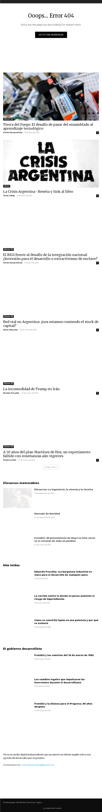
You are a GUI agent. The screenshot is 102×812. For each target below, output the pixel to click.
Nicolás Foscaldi (11, 393)
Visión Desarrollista (12, 132)
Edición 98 (8, 119)
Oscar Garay (9, 195)
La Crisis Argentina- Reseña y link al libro (38, 191)
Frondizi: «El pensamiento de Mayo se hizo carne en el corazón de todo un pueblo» (64, 540)
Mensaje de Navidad (47, 513)
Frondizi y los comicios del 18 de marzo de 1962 (64, 655)
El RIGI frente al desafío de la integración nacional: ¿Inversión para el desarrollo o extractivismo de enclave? (50, 257)
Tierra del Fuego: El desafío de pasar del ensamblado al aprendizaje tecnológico (48, 126)
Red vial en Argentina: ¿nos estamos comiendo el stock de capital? (51, 324)
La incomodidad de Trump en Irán (31, 389)
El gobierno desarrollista (22, 649)
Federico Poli (9, 460)
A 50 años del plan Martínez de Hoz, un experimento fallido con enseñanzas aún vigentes (46, 454)
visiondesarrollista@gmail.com (38, 765)
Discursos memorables (21, 483)
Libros (6, 186)
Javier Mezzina (10, 330)
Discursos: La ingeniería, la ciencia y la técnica (63, 489)
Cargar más (51, 467)
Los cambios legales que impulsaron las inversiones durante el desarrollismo (59, 681)
